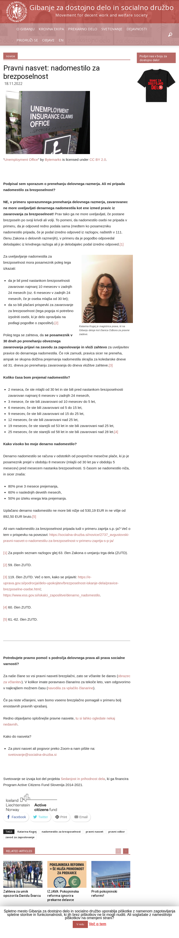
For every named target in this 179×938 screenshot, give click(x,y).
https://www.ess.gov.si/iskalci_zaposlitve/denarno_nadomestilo (51, 595)
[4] (116, 432)
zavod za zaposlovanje (19, 837)
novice (10, 56)
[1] (122, 244)
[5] (34, 516)
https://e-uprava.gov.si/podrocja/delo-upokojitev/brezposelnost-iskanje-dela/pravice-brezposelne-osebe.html (61, 583)
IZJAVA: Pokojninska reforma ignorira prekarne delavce (63, 896)
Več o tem (97, 924)
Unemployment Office (21, 159)
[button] (170, 34)
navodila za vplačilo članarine (70, 688)
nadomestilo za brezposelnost (61, 831)
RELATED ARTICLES (19, 851)
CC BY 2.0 (98, 159)
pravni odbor (116, 831)
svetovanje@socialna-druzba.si (32, 754)
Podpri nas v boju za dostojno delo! (153, 58)
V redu (80, 924)
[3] (111, 365)
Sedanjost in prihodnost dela (83, 779)
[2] (56, 323)
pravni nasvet (94, 831)
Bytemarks (53, 159)
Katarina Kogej (27, 831)
